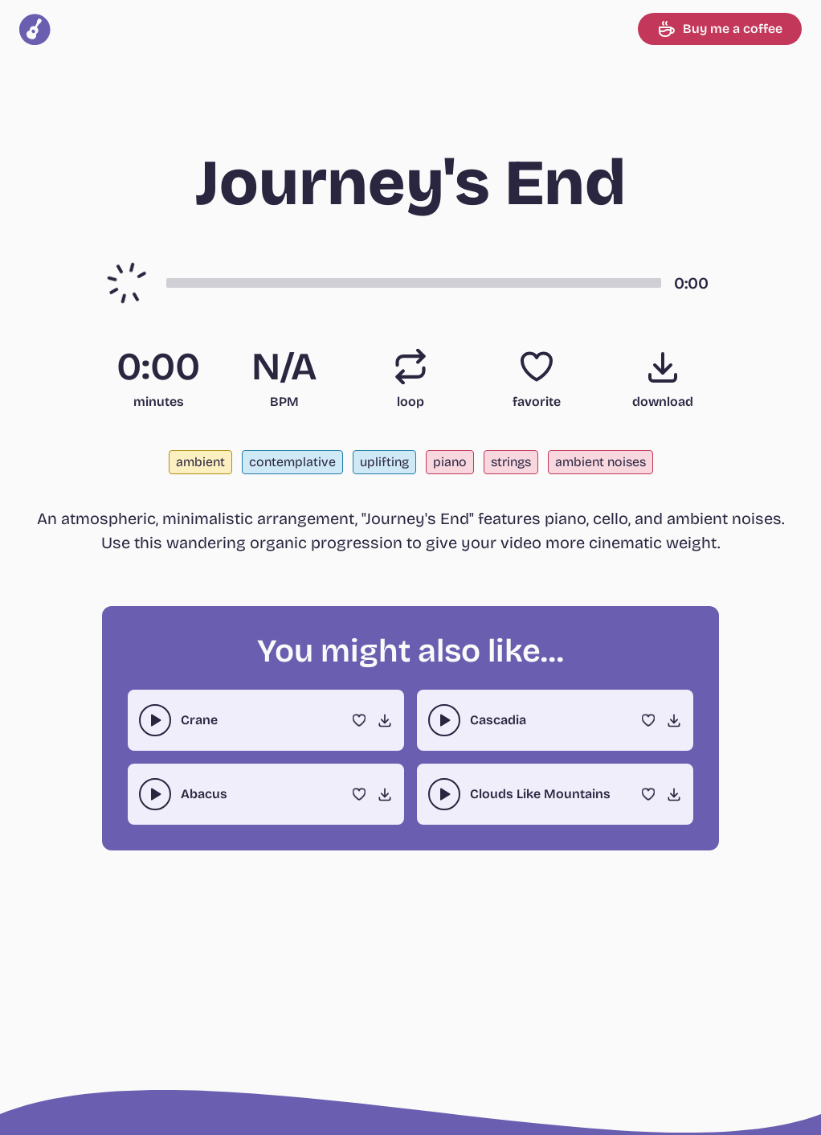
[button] (413, 283)
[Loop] (410, 366)
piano (450, 461)
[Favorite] (536, 366)
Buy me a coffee (719, 29)
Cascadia (498, 719)
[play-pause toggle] (155, 720)
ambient (200, 461)
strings (511, 461)
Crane (199, 719)
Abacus (204, 793)
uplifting (384, 461)
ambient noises (600, 461)
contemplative (292, 461)
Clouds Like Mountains (540, 793)
